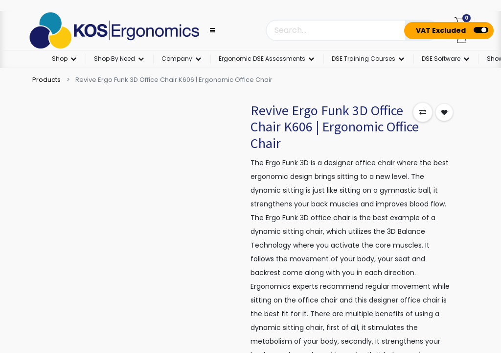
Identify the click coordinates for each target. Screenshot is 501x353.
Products (46, 79)
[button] (423, 112)
